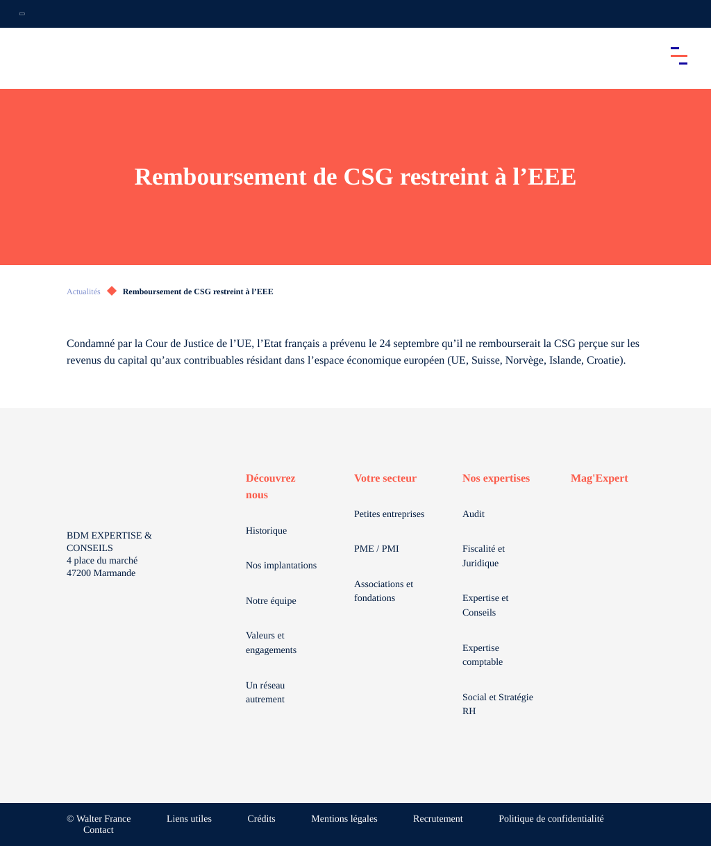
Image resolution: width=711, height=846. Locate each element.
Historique (266, 531)
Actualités (84, 291)
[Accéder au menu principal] (679, 55)
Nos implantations (281, 566)
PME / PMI (376, 549)
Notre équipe (271, 601)
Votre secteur (385, 478)
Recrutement (438, 819)
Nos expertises (496, 478)
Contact (98, 830)
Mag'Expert (599, 478)
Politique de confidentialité (551, 819)
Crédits (261, 819)
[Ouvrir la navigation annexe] (22, 14)
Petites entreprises (389, 514)
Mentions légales (344, 819)
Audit (473, 514)
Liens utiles (189, 819)
